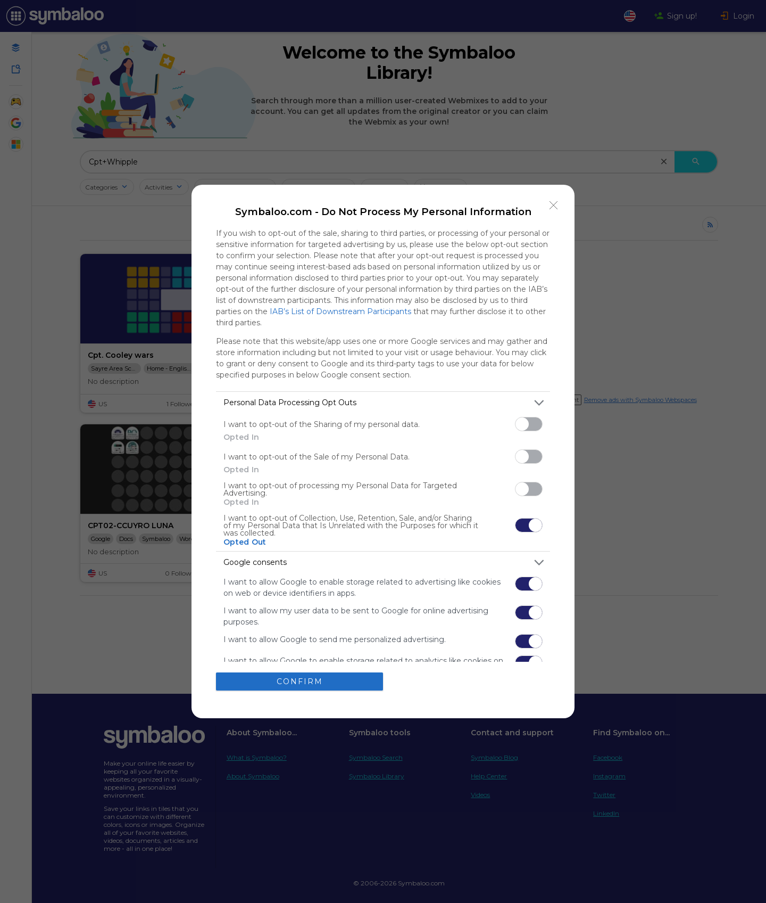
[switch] (529, 424)
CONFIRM (300, 681)
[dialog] (383, 452)
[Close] (554, 205)
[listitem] (383, 403)
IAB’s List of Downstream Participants (340, 311)
